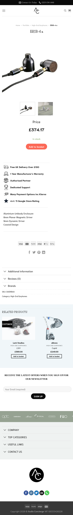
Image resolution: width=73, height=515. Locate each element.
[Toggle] (5, 271)
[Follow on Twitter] (36, 492)
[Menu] (4, 10)
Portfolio (26, 25)
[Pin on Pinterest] (38, 252)
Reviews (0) (11, 279)
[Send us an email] (41, 492)
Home (18, 25)
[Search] (65, 10)
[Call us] (47, 492)
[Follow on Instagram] (31, 492)
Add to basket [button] (18, 356)
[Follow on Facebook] (26, 492)
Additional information (17, 271)
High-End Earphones (39, 25)
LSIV (19, 348)
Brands (9, 286)
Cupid (54, 348)
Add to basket (36, 146)
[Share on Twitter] (34, 252)
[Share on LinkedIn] (43, 252)
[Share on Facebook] (29, 252)
